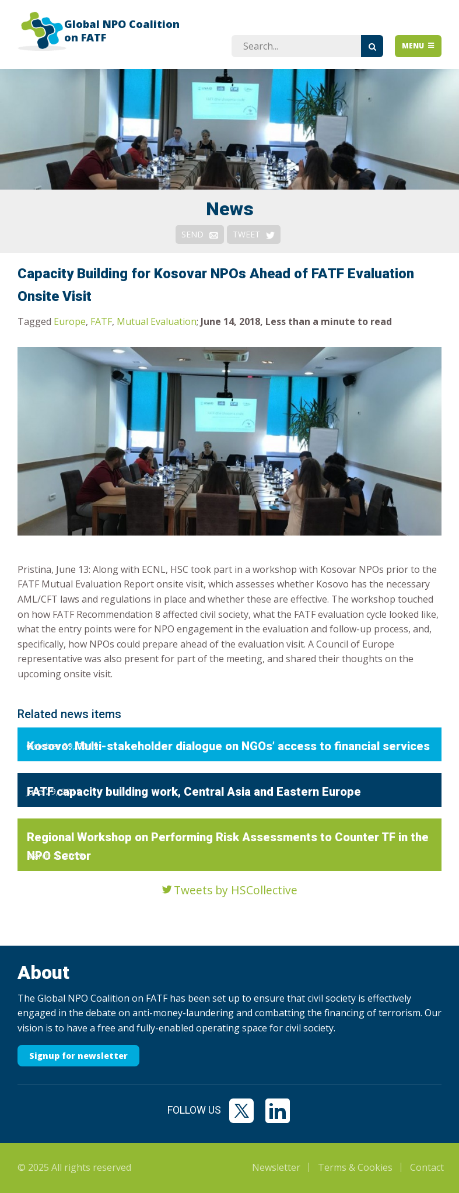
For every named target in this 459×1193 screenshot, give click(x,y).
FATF (101, 321)
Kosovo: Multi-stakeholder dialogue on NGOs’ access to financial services (228, 746)
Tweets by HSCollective (235, 890)
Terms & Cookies (355, 1167)
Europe (70, 321)
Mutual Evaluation (157, 321)
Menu (419, 46)
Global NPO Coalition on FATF (122, 30)
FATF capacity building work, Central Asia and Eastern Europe (194, 792)
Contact (427, 1167)
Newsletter (276, 1167)
